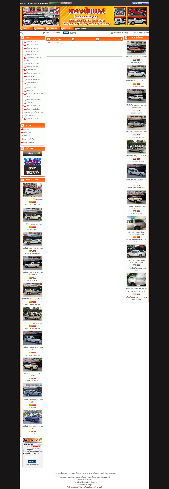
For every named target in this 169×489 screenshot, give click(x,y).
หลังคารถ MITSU (31, 54)
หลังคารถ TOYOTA (32, 45)
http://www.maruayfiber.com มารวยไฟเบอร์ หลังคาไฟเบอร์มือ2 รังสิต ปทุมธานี (84, 477)
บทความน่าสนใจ (29, 142)
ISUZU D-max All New (32, 253)
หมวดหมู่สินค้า (29, 139)
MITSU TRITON (136, 62)
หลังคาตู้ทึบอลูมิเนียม (33, 109)
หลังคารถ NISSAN (32, 66)
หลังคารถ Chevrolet (32, 48)
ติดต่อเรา (27, 136)
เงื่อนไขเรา (79, 473)
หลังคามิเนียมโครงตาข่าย (34, 112)
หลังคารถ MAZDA (32, 51)
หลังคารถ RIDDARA (32, 118)
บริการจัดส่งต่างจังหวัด (33, 99)
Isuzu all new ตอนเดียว (32, 205)
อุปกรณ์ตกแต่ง (31, 70)
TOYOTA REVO (32, 229)
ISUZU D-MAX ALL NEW (32, 355)
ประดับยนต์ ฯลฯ (31, 87)
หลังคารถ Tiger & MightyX (34, 73)
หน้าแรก (27, 129)
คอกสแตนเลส (30, 115)
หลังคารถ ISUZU (31, 42)
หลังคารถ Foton (31, 103)
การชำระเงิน (88, 473)
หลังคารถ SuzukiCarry (33, 79)
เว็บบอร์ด (96, 473)
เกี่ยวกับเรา (28, 132)
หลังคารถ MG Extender (33, 106)
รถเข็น (102, 473)
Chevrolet (32, 407)
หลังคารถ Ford (30, 76)
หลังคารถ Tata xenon (32, 63)
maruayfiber (133, 33)
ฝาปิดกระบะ (30, 91)
